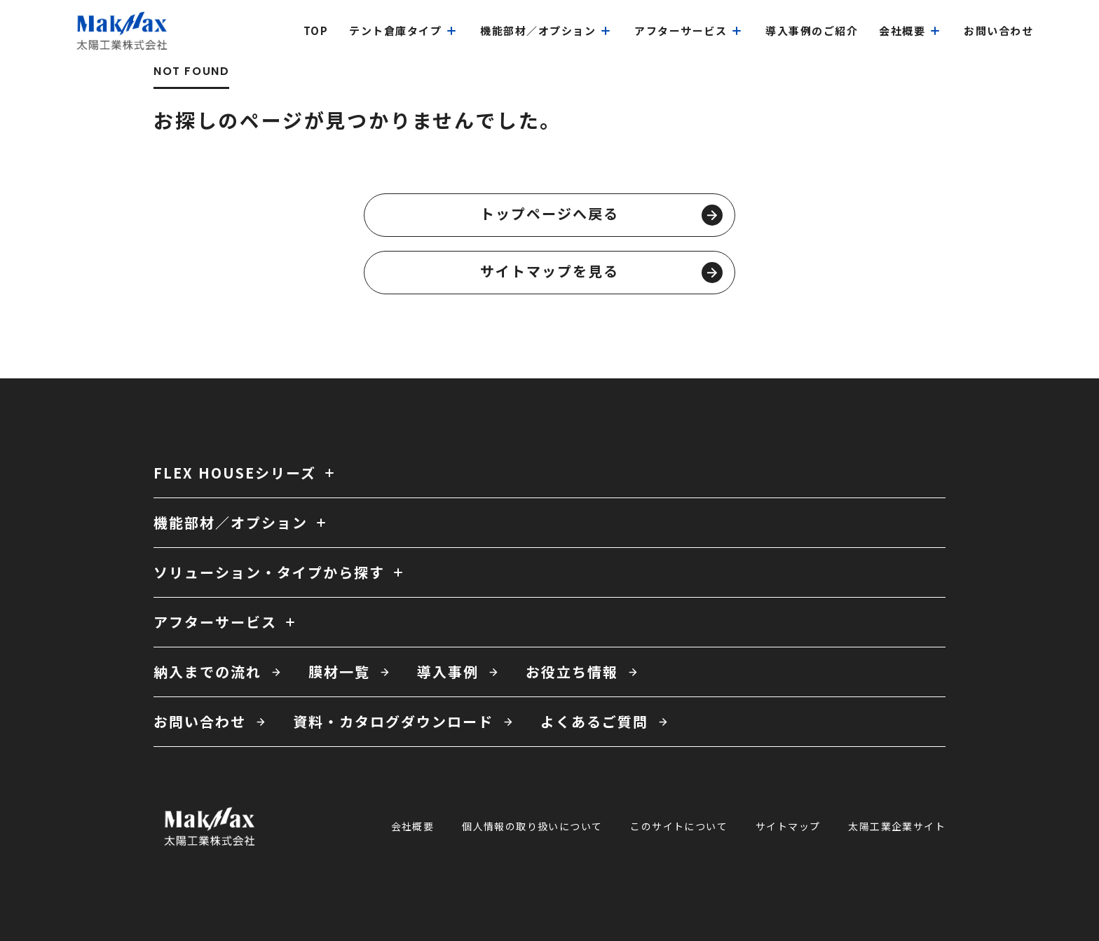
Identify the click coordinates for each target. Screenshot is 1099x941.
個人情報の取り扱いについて (532, 826)
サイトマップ (788, 826)
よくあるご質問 (594, 721)
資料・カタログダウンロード (393, 721)
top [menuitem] (316, 30)
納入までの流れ (207, 671)
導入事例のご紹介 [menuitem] (811, 30)
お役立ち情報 (572, 671)
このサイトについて (679, 826)
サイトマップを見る (601, 272)
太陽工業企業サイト (897, 826)
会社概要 (413, 826)
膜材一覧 (339, 671)
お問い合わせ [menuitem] (998, 30)
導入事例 (448, 671)
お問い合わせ (199, 721)
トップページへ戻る (601, 214)
